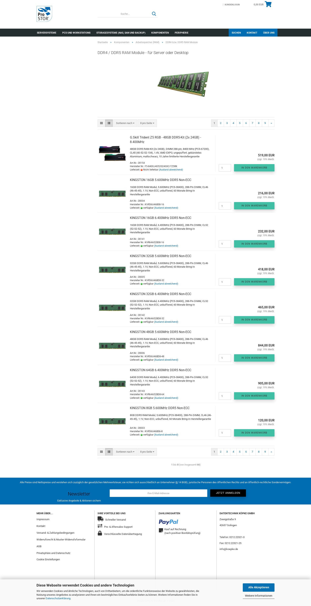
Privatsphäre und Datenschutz (53, 553)
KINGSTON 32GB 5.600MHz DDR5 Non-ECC (160, 256)
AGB (38, 546)
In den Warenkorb (254, 167)
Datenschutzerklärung (58, 598)
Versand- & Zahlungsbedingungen (55, 532)
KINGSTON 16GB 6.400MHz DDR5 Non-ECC (160, 218)
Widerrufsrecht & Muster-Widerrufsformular (60, 539)
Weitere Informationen (258, 595)
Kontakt (252, 32)
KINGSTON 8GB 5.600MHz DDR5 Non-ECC (159, 408)
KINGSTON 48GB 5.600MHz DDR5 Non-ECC (160, 332)
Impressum (42, 519)
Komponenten (160, 32)
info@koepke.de (229, 549)
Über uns (269, 32)
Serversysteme (46, 32)
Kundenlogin (231, 4)
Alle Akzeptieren (258, 587)
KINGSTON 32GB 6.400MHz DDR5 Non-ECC (160, 294)
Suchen (236, 32)
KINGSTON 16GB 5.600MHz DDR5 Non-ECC (160, 180)
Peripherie (181, 32)
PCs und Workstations (76, 32)
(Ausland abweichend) (171, 169)
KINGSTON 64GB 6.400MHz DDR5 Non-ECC (160, 370)
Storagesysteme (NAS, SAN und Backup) (120, 32)
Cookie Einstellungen (48, 559)
